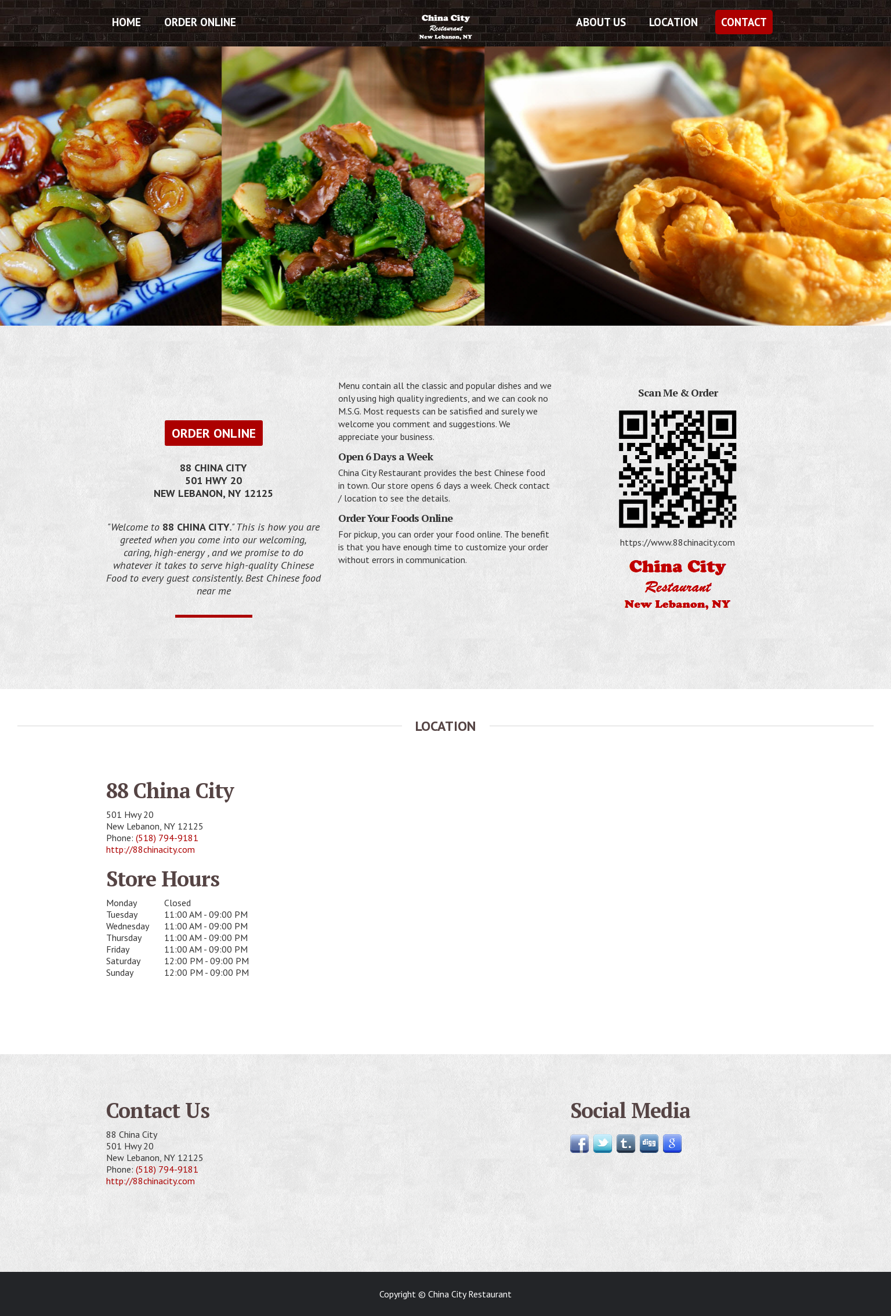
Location (673, 22)
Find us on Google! (672, 1143)
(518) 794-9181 (167, 837)
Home (126, 22)
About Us (601, 22)
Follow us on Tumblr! (626, 1143)
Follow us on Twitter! (602, 1143)
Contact (744, 22)
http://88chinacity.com (150, 849)
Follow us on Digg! (649, 1143)
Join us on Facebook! (579, 1143)
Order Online (200, 22)
